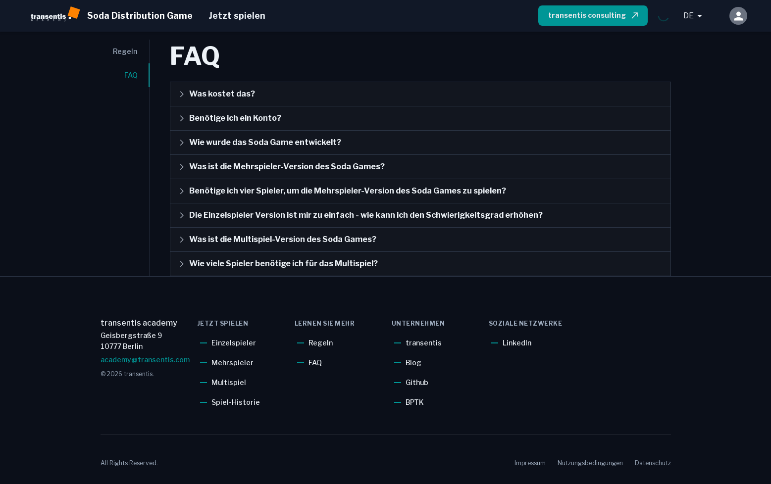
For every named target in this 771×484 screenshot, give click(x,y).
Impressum (530, 463)
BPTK (415, 402)
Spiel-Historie (235, 402)
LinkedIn (517, 343)
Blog (413, 362)
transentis (424, 343)
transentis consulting (594, 15)
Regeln (320, 343)
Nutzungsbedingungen (590, 463)
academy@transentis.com (143, 359)
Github (417, 382)
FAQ (315, 362)
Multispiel (228, 382)
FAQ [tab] (131, 75)
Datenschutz (653, 463)
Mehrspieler (232, 362)
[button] (420, 94)
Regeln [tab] (125, 51)
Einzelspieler (233, 343)
